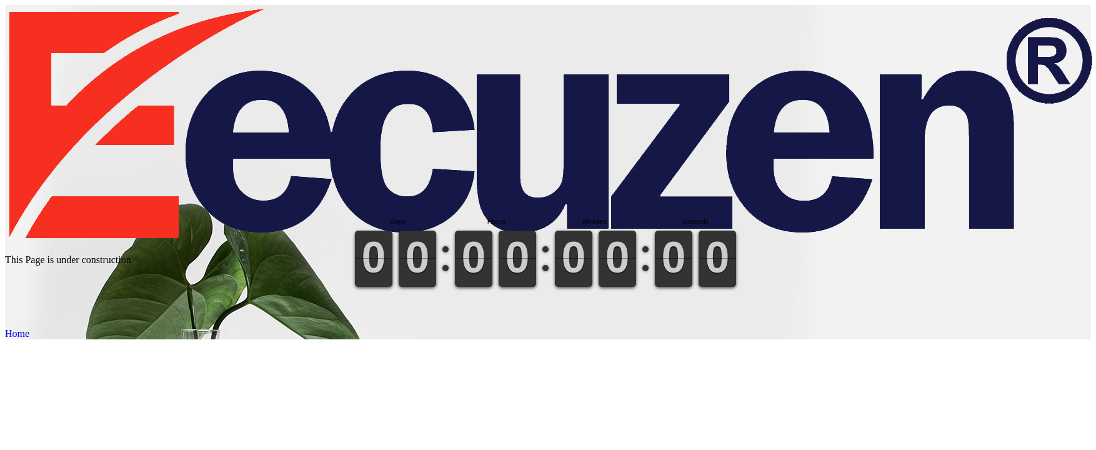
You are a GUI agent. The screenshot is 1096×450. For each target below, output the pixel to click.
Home (17, 333)
